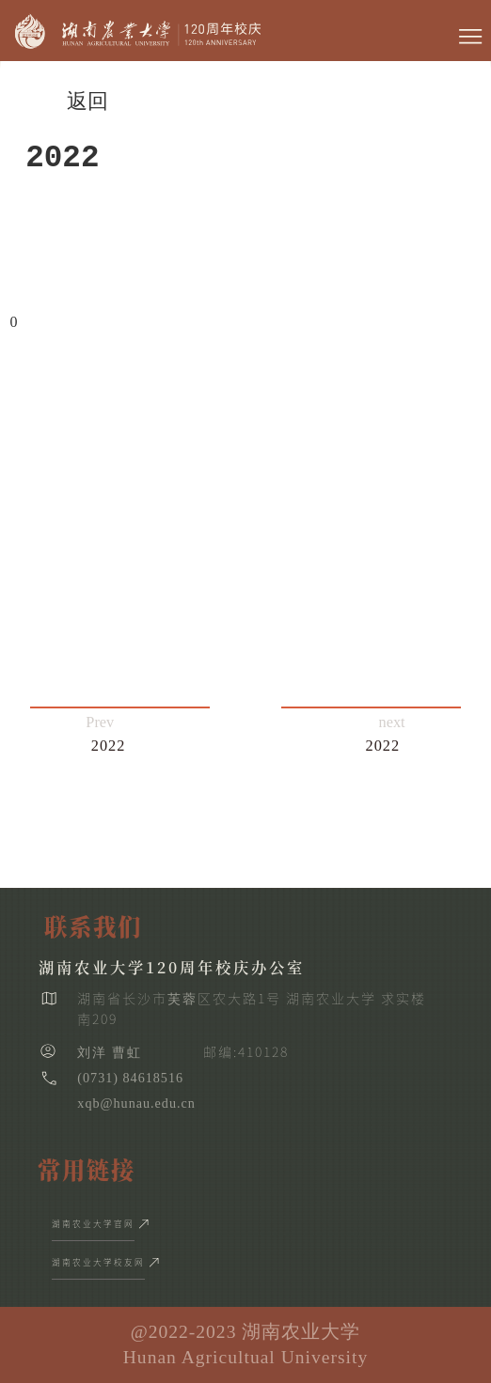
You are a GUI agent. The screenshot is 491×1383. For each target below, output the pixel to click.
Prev (105, 735)
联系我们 (93, 925)
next (385, 735)
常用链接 (86, 1169)
